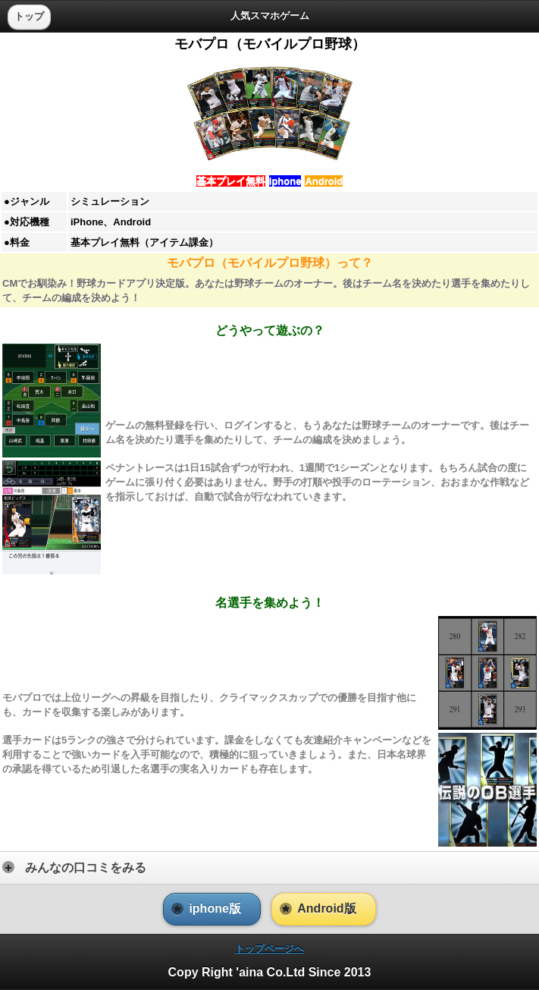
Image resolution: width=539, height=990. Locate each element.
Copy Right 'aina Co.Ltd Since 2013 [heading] (269, 972)
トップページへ (269, 948)
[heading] (269, 15)
